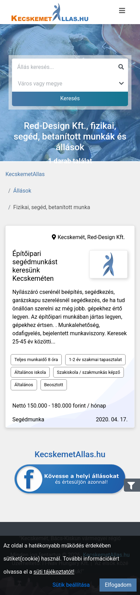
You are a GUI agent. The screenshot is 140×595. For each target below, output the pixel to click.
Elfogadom (118, 585)
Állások (22, 190)
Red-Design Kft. (106, 237)
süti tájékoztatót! (54, 571)
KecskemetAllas (25, 174)
